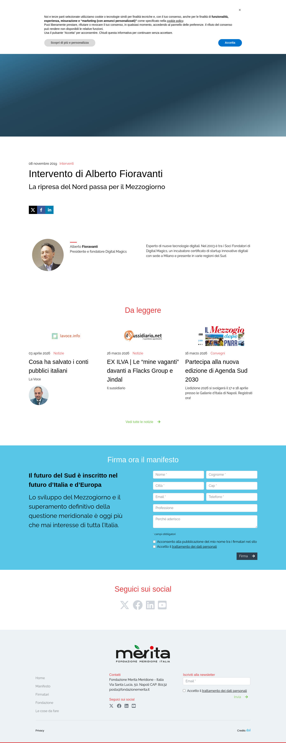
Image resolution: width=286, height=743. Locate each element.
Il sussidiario (143, 370)
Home (24, 24)
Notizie (142, 24)
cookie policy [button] (175, 709)
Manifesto (59, 24)
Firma (234, 14)
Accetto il (187, 547)
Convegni (96, 24)
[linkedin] (49, 210)
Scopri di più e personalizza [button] (70, 731)
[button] (240, 699)
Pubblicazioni (160, 24)
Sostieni (264, 14)
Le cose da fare (120, 24)
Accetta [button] (230, 731)
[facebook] (41, 210)
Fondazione (40, 24)
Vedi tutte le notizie (143, 422)
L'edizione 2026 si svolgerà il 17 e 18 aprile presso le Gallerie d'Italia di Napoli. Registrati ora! (221, 375)
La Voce (65, 366)
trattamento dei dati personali (194, 547)
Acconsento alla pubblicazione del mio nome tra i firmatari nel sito (207, 542)
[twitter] (33, 210)
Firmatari (76, 24)
